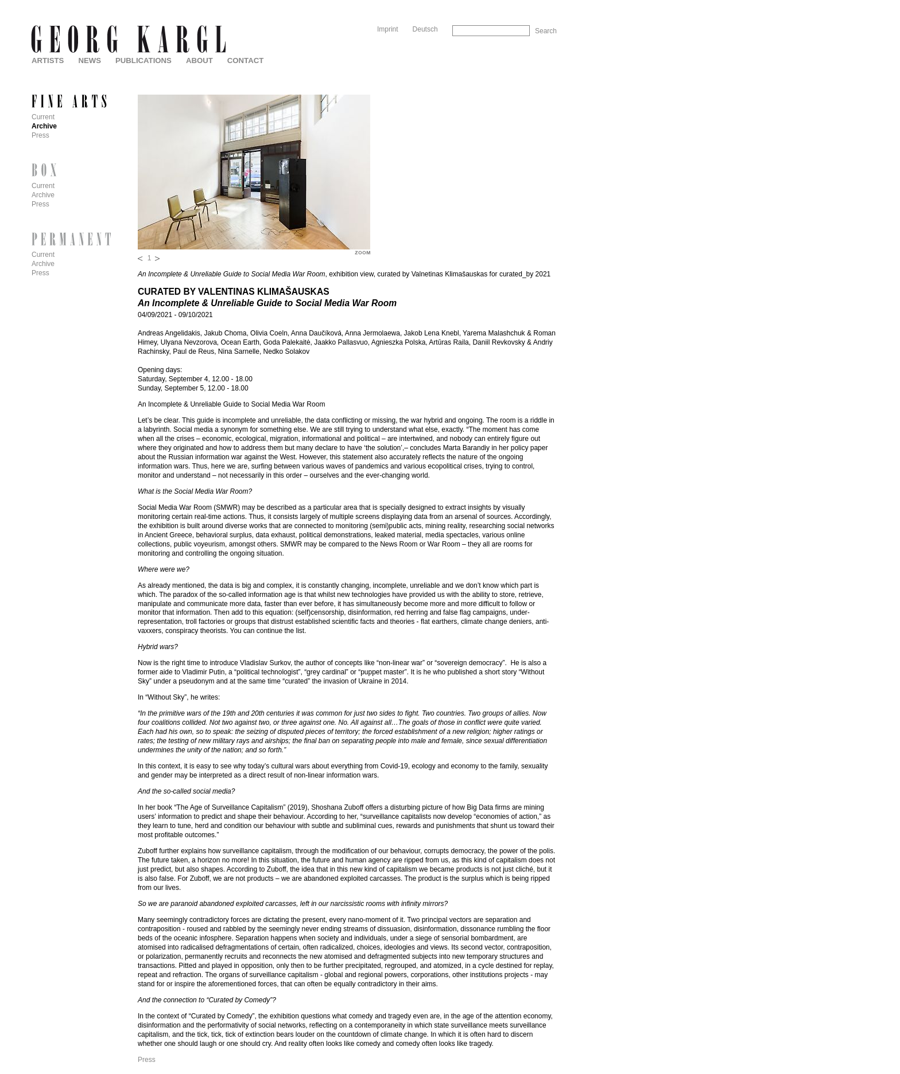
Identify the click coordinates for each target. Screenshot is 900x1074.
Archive (44, 126)
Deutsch (425, 29)
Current (43, 117)
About (199, 60)
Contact (245, 60)
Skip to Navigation (535, 4)
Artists (48, 60)
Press (147, 1060)
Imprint (387, 29)
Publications (143, 60)
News (89, 60)
